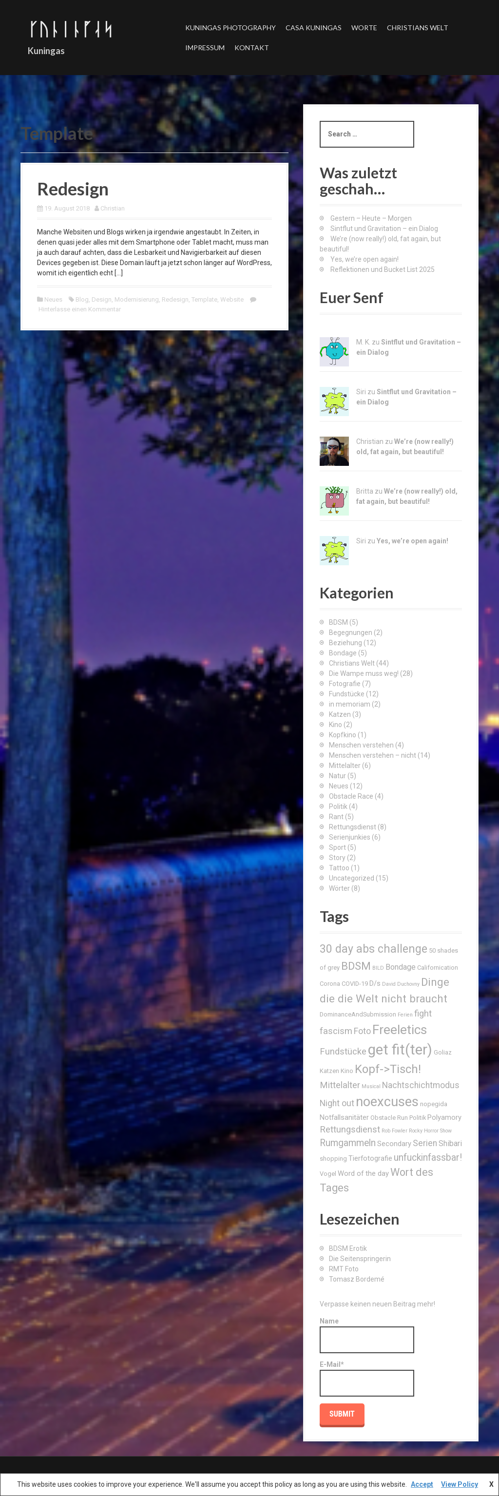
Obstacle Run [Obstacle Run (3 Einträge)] (389, 1117)
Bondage (343, 653)
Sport (337, 847)
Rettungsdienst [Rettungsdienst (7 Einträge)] (350, 1129)
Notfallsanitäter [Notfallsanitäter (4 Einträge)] (344, 1117)
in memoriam (349, 704)
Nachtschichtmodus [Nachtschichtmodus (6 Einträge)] (421, 1085)
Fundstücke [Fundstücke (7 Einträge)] (343, 1051)
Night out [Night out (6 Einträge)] (337, 1103)
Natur (337, 776)
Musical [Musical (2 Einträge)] (371, 1086)
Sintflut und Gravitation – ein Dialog (384, 228)
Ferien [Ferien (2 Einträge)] (405, 1015)
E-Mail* (367, 1379)
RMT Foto (344, 1269)
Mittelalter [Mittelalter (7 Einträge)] (340, 1085)
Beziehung (345, 643)
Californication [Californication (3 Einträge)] (437, 967)
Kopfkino (342, 735)
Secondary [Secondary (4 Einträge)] (394, 1143)
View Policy (459, 1484)
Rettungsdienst (352, 827)
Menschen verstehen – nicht (372, 755)
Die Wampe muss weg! (364, 673)
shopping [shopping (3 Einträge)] (333, 1158)
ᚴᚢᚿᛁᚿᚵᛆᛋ (71, 28)
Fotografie (345, 684)
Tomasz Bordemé (356, 1279)
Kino (335, 725)
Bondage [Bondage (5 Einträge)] (400, 967)
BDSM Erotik (348, 1248)
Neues (53, 299)
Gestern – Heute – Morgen (371, 218)
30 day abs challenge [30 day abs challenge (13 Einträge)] (373, 949)
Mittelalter (345, 765)
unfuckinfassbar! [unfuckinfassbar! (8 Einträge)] (428, 1157)
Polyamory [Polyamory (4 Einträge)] (444, 1117)
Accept (422, 1484)
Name (367, 1335)
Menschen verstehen (361, 745)
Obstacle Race (351, 796)
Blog (82, 299)
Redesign (73, 188)
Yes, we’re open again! (364, 259)
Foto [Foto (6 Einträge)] (362, 1031)
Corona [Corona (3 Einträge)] (330, 983)
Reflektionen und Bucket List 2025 (382, 269)
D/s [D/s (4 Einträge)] (375, 983)
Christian (112, 208)
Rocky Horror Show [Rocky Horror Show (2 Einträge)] (430, 1131)
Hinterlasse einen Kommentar (79, 309)
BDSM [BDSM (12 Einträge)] (356, 965)
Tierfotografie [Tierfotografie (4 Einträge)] (370, 1158)
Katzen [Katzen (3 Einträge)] (329, 1070)
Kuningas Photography (230, 27)
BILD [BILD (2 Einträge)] (378, 968)
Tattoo (339, 868)
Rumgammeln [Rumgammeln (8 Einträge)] (348, 1143)
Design (102, 299)
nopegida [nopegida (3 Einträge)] (433, 1104)
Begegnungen (350, 632)
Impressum (205, 47)
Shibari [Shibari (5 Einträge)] (450, 1143)
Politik (338, 806)
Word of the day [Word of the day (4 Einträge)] (363, 1173)
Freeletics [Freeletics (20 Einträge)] (399, 1029)
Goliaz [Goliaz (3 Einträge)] (443, 1052)
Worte (364, 27)
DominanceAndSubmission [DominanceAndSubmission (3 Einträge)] (358, 1014)
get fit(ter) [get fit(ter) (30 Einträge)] (400, 1049)
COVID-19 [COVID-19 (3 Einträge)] (355, 983)
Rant (336, 817)
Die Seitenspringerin (360, 1259)
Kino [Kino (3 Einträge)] (347, 1070)
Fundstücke (347, 694)
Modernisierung (137, 299)
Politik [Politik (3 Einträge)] (417, 1117)
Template (204, 299)
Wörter (339, 888)
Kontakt (251, 47)
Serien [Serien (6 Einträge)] (425, 1143)
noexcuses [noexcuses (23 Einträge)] (387, 1102)
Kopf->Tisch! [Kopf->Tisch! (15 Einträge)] (388, 1069)
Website (232, 299)
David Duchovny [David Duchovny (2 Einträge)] (401, 984)
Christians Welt (417, 27)
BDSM (338, 622)
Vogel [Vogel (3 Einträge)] (328, 1173)
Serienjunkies (349, 837)
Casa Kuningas (314, 27)
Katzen (340, 714)
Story (337, 858)
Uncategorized (351, 878)
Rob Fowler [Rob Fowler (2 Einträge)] (394, 1131)
